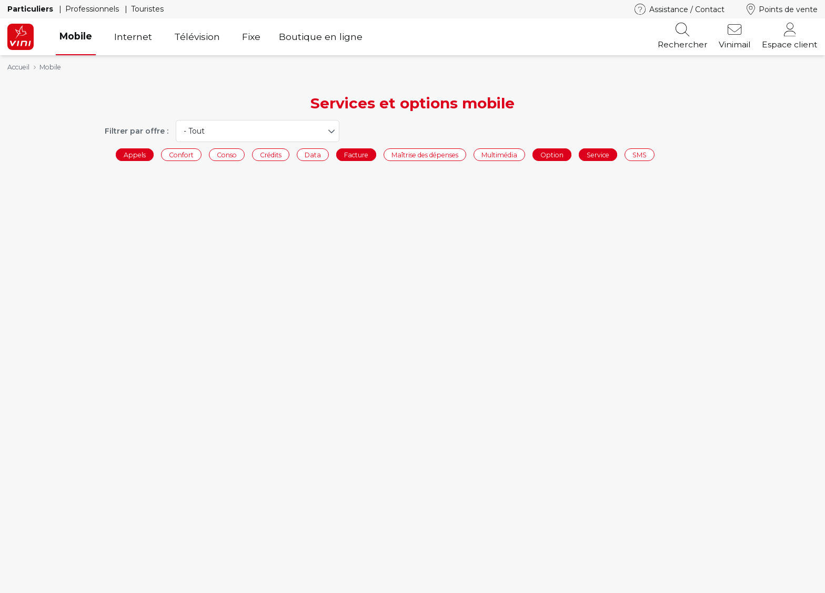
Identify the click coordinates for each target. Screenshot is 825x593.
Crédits (270, 154)
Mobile (75, 36)
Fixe (251, 36)
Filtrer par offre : (136, 131)
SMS (639, 154)
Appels (135, 154)
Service (598, 154)
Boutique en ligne (321, 36)
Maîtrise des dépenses (424, 154)
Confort (181, 154)
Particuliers (31, 9)
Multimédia (499, 154)
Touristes (147, 9)
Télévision (197, 36)
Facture (356, 154)
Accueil (18, 67)
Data (313, 154)
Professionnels (93, 9)
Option (552, 154)
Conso (227, 154)
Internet (133, 36)
